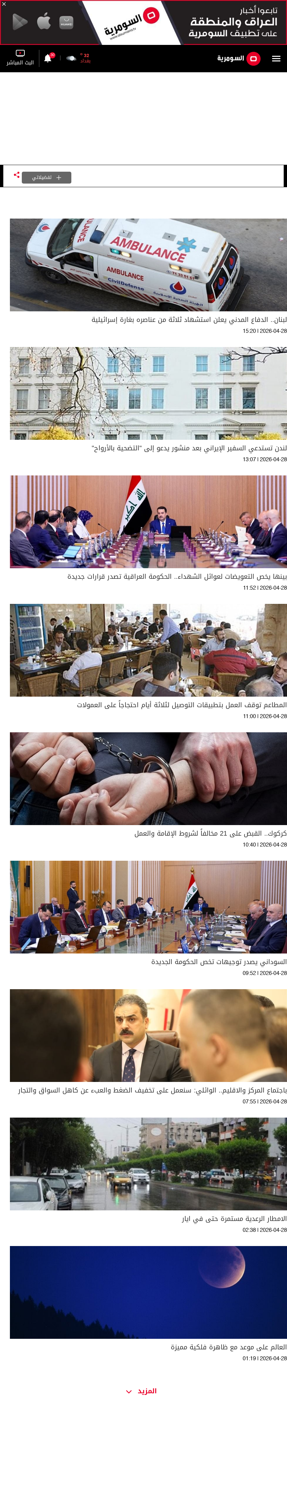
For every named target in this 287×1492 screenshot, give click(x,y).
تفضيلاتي (46, 177)
